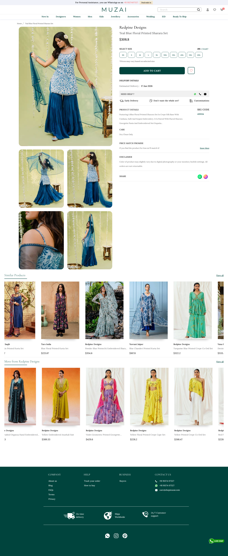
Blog (50, 485)
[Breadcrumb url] (19, 23)
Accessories (133, 16)
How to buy (89, 485)
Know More (204, 148)
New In (45, 16)
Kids (101, 16)
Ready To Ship (179, 16)
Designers (61, 16)
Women (77, 16)
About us (52, 481)
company (54, 474)
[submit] (191, 70)
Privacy (51, 499)
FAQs (50, 490)
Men (90, 16)
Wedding (150, 16)
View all (220, 275)
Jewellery (115, 16)
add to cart (152, 70)
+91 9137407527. (131, 2)
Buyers (123, 481)
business (125, 474)
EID (164, 16)
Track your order (92, 481)
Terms (51, 494)
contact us (163, 474)
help (87, 474)
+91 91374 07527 (164, 481)
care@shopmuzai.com (167, 490)
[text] (179, 9)
